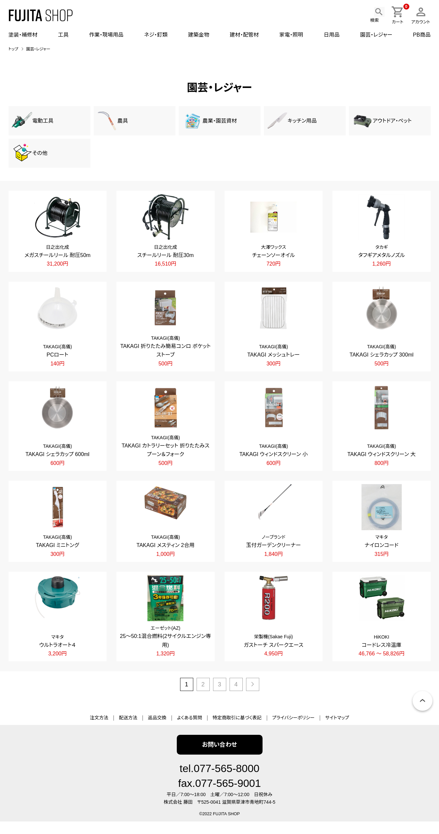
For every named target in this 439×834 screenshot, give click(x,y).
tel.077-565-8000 (220, 781)
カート (399, 14)
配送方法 (128, 730)
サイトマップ (337, 730)
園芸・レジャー (38, 49)
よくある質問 (189, 730)
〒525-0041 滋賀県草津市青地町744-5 (236, 815)
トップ (13, 49)
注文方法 (99, 730)
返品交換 (157, 730)
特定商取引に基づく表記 (237, 730)
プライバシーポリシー (293, 730)
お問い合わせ (219, 757)
